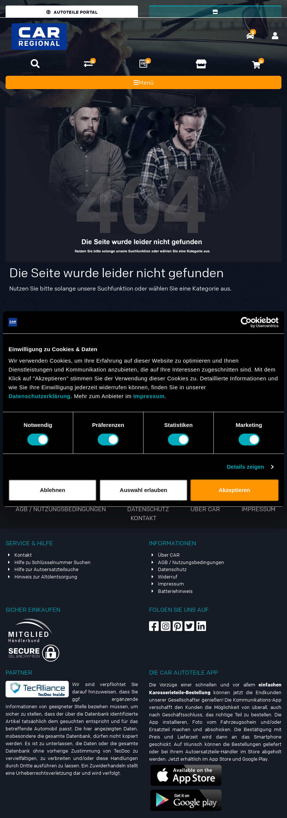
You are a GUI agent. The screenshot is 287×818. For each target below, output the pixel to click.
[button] (35, 64)
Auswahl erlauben (143, 490)
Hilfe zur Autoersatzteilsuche (46, 569)
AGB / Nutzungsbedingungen (61, 509)
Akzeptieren (234, 490)
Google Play (254, 759)
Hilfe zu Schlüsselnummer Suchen (52, 562)
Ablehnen (52, 490)
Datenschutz (148, 509)
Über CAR (206, 509)
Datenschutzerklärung (40, 396)
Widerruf (168, 577)
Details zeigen (245, 467)
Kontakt (143, 518)
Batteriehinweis (175, 591)
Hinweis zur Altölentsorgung (45, 577)
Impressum (149, 396)
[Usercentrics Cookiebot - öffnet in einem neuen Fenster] (246, 322)
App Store (220, 759)
